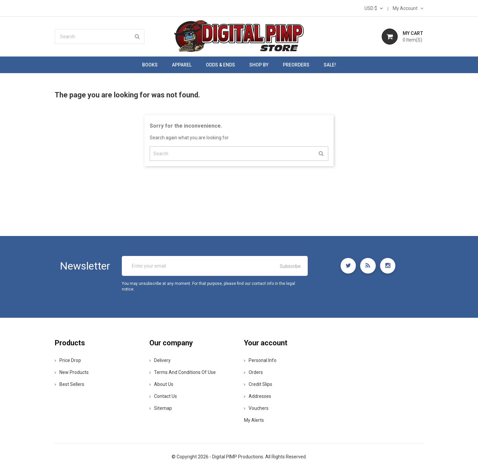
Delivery (160, 360)
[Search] (99, 36)
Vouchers (256, 408)
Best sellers (69, 384)
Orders (253, 372)
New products (72, 372)
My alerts (254, 420)
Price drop (68, 360)
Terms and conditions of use (182, 372)
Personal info (260, 360)
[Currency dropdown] (373, 8)
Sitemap (160, 408)
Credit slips (258, 384)
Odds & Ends (220, 64)
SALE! (330, 64)
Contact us (163, 396)
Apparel (182, 64)
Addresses (257, 396)
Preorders (296, 64)
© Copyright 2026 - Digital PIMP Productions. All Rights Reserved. (239, 456)
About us (161, 384)
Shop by (259, 64)
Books (150, 64)
